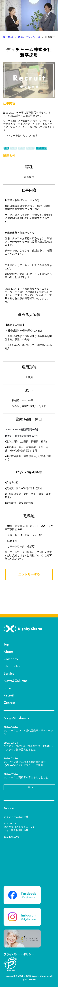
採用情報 (8, 37)
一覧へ (29, 787)
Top (6, 644)
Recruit (9, 695)
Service (9, 673)
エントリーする (29, 574)
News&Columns (15, 680)
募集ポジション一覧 (29, 37)
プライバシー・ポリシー (19, 954)
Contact (9, 702)
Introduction (12, 666)
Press (7, 687)
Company (11, 658)
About (8, 651)
